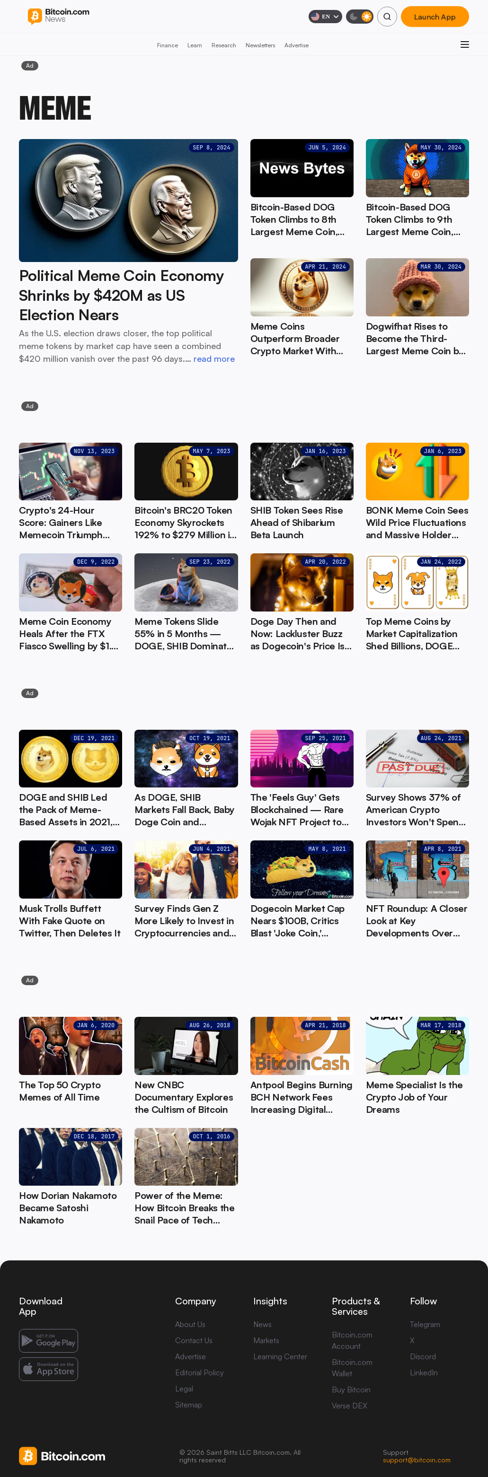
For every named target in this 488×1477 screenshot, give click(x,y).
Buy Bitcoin (351, 1389)
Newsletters (260, 45)
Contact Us (194, 1340)
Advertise (296, 45)
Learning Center (280, 1356)
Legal (184, 1388)
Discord (423, 1356)
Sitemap (188, 1404)
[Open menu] (465, 44)
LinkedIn (424, 1372)
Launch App (435, 16)
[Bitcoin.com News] (58, 17)
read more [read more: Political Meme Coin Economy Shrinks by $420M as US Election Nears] (214, 358)
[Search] (387, 16)
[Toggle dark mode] (359, 16)
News (262, 1324)
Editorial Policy (199, 1372)
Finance (167, 45)
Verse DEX (349, 1405)
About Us (190, 1324)
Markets (266, 1340)
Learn (194, 45)
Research (224, 45)
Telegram (425, 1324)
